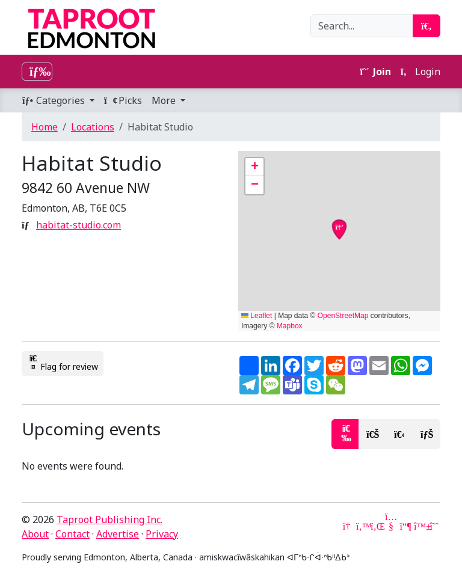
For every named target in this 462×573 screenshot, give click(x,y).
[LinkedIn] (377, 526)
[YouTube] (391, 526)
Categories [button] (54, 100)
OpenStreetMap (343, 315)
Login (420, 71)
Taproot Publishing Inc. (109, 519)
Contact (72, 534)
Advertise (117, 534)
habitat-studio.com (78, 224)
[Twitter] (362, 526)
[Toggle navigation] (37, 72)
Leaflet (256, 315)
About (35, 534)
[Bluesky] (420, 526)
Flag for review (62, 363)
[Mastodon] (405, 526)
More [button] (165, 100)
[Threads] (434, 526)
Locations (92, 126)
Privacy (162, 534)
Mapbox (290, 326)
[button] (254, 167)
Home (44, 126)
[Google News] (348, 526)
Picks (123, 100)
